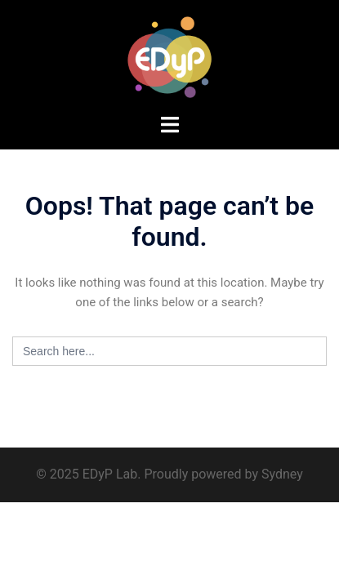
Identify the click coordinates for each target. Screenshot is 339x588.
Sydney (282, 474)
